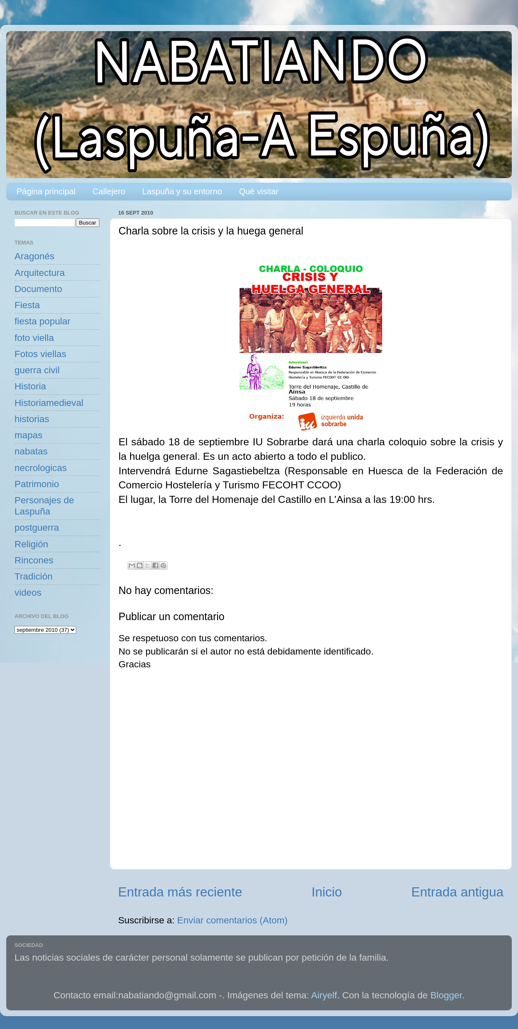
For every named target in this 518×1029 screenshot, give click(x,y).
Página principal (46, 191)
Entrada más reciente (180, 891)
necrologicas (41, 468)
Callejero (108, 191)
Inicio (327, 891)
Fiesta (27, 305)
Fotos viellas (40, 354)
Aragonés (34, 256)
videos (28, 592)
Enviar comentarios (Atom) (232, 920)
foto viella (34, 338)
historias (32, 419)
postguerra (37, 527)
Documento (38, 289)
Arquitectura (40, 273)
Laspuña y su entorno (182, 191)
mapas (29, 435)
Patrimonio (37, 484)
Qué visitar (259, 191)
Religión (31, 544)
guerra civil (37, 370)
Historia (30, 386)
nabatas (31, 451)
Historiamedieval (49, 403)
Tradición (34, 576)
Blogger (446, 995)
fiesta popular (42, 321)
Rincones (34, 560)
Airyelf (324, 995)
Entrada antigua (457, 891)
